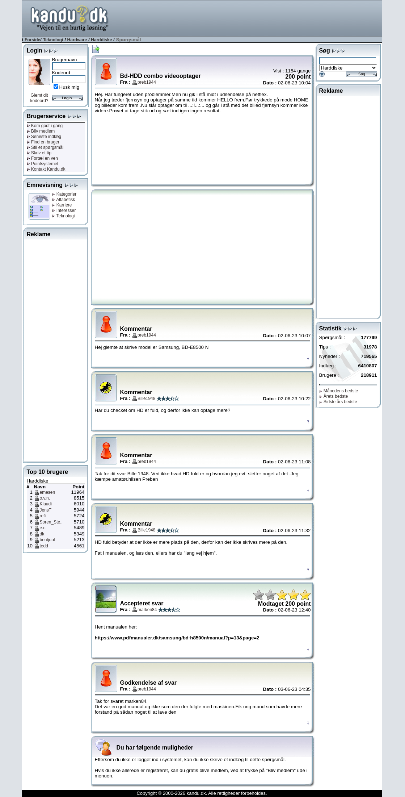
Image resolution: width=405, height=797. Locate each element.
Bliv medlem (41, 131)
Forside (32, 39)
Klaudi (46, 503)
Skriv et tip (39, 152)
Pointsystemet (43, 163)
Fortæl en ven (42, 158)
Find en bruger (43, 142)
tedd (44, 545)
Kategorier (64, 194)
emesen (47, 492)
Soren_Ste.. (51, 522)
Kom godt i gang (45, 125)
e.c (43, 527)
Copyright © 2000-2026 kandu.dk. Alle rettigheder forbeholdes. (201, 793)
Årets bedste (333, 396)
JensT (46, 510)
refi (43, 515)
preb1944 (147, 82)
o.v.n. (45, 498)
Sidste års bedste (338, 401)
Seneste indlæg (44, 136)
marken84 (147, 609)
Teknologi (53, 39)
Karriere (62, 205)
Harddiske (101, 39)
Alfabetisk (63, 199)
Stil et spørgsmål (45, 147)
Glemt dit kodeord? (39, 98)
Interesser (64, 210)
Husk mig (69, 87)
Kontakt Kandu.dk (46, 169)
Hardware (77, 39)
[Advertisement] (250, 17)
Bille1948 (146, 398)
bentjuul (47, 539)
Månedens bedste (338, 390)
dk (42, 534)
